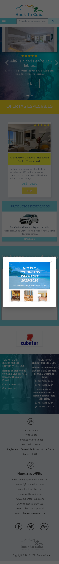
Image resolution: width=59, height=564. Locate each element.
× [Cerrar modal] (51, 261)
